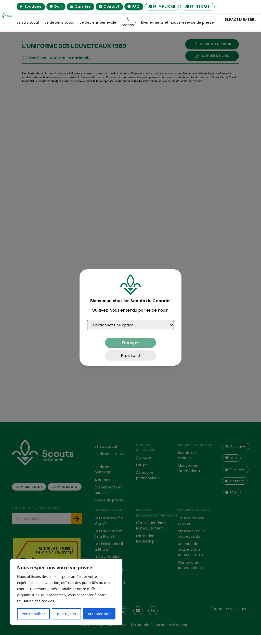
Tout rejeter (66, 613)
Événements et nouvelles (160, 22)
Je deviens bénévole (98, 22)
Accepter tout (99, 613)
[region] (66, 592)
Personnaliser (33, 613)
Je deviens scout (60, 22)
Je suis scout (28, 22)
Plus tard (130, 355)
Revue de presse (199, 22)
